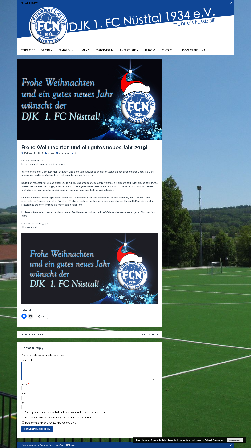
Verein (45, 50)
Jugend (84, 50)
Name (24, 384)
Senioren (65, 50)
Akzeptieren (234, 440)
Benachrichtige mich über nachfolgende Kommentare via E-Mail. (58, 417)
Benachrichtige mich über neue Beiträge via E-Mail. (51, 422)
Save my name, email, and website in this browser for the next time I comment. (65, 412)
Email (24, 393)
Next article (150, 334)
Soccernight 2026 (193, 50)
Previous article (32, 334)
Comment (26, 360)
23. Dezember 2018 (33, 153)
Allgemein (64, 153)
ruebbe (50, 153)
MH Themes (70, 445)
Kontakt (167, 50)
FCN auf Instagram (30, 3)
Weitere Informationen (214, 440)
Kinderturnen (128, 50)
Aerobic (150, 50)
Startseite (28, 50)
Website (25, 403)
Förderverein (104, 50)
